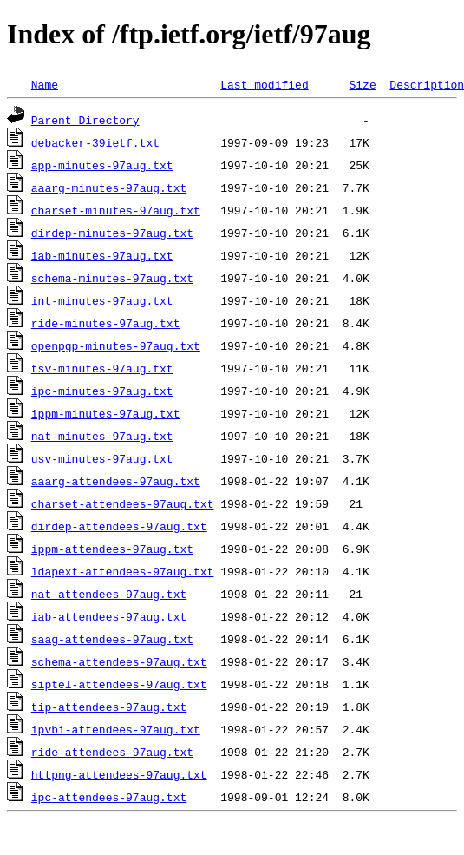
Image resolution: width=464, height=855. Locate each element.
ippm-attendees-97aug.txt (112, 548)
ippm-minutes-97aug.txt (105, 413)
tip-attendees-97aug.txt (108, 706)
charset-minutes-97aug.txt (115, 210)
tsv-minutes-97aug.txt (102, 368)
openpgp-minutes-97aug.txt (115, 345)
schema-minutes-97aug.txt (112, 278)
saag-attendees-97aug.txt (112, 639)
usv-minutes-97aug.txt (102, 458)
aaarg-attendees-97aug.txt (115, 481)
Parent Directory (85, 120)
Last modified (264, 84)
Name (44, 84)
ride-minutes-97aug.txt (105, 323)
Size (362, 84)
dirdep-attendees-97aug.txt (119, 526)
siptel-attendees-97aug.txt (119, 684)
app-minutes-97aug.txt (102, 165)
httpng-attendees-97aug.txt (119, 774)
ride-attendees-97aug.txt (112, 752)
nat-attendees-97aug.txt (108, 594)
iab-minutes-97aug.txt (102, 255)
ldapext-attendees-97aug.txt (122, 571)
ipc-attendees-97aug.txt (108, 797)
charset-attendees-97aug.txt (122, 503)
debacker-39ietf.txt (95, 142)
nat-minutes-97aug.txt (102, 436)
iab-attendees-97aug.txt (108, 616)
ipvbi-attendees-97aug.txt (115, 729)
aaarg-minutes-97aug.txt (108, 187)
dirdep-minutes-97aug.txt (112, 232)
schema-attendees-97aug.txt (119, 661)
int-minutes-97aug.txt (102, 300)
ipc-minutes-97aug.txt (102, 390)
